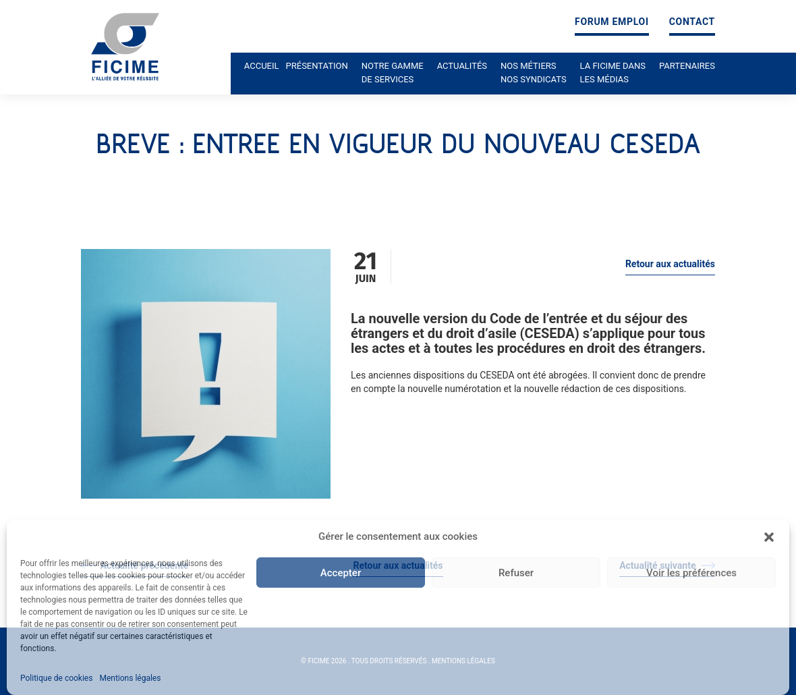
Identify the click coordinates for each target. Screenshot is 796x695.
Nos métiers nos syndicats (534, 72)
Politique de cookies (56, 678)
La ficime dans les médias (613, 72)
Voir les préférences (691, 573)
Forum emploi (612, 22)
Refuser (516, 573)
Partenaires (687, 66)
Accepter (340, 573)
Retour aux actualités (670, 263)
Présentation (317, 66)
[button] (769, 537)
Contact (692, 22)
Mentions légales (130, 678)
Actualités (462, 66)
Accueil (261, 66)
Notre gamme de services (393, 72)
